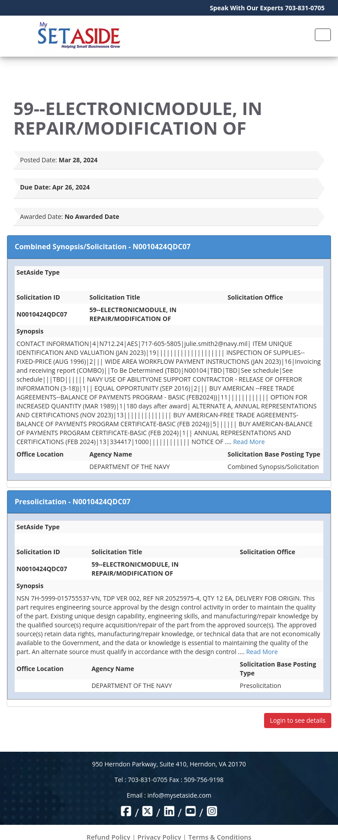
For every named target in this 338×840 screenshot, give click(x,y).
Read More (249, 441)
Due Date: (35, 187)
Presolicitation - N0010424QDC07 (72, 501)
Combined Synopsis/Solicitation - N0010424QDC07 (103, 246)
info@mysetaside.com (179, 795)
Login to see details (298, 720)
